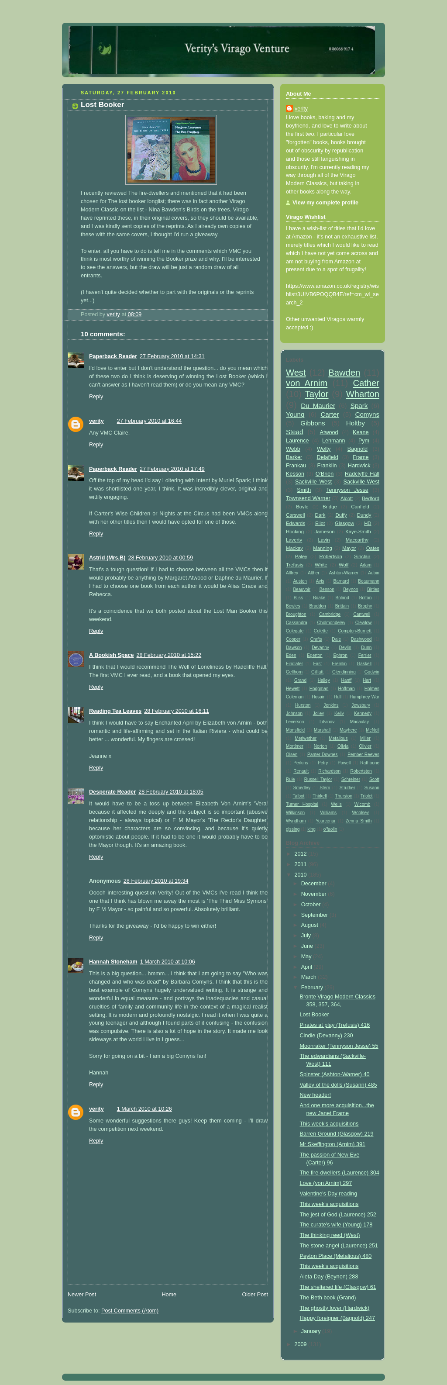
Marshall (322, 730)
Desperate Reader (112, 792)
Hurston (302, 705)
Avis (320, 581)
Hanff (346, 680)
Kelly (339, 713)
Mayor (349, 548)
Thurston (343, 796)
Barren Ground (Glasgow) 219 (337, 1134)
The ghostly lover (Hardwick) (335, 1308)
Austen (300, 581)
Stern (325, 787)
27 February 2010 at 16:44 (149, 421)
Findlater (294, 663)
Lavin (324, 539)
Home (169, 1295)
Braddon (317, 606)
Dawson (294, 647)
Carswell (295, 515)
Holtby (355, 423)
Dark (320, 515)
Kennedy (362, 713)
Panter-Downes (322, 754)
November (314, 894)
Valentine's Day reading (329, 1194)
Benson (327, 589)
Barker (294, 457)
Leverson (295, 721)
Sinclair (362, 556)
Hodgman (319, 688)
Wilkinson (295, 812)
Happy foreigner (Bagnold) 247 (337, 1318)
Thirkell (320, 796)
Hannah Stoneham (113, 962)
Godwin (371, 672)
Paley (301, 556)
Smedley (301, 787)
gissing (292, 829)
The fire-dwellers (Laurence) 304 (339, 1173)
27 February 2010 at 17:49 (172, 469)
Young (295, 414)
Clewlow (363, 622)
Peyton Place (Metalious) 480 (336, 1256)
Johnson (294, 713)
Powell (344, 762)
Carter (329, 414)
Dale (336, 639)
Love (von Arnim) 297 (326, 1183)
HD (367, 523)
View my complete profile (325, 203)
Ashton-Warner (343, 572)
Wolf (343, 564)
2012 (302, 854)
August (310, 925)
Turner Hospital (302, 804)
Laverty (294, 539)
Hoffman (346, 688)
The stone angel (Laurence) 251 (339, 1246)
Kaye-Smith (358, 531)
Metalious (338, 738)
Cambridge (329, 614)
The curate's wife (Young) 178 (336, 1225)
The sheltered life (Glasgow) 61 (338, 1287)
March (309, 977)
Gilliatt (317, 672)
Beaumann (368, 581)
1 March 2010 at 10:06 (167, 962)
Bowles (293, 606)
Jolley (318, 713)
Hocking (295, 531)
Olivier (365, 746)
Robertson (330, 556)
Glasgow (344, 523)
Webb (293, 449)
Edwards (295, 523)
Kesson (295, 474)
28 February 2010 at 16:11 (176, 711)
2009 (302, 1344)
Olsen (291, 754)
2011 (302, 864)
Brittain (342, 606)
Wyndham (296, 821)
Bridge (330, 506)
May (307, 956)
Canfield (360, 506)
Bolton (365, 597)
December (314, 884)
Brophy (365, 606)
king (311, 829)
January (311, 1331)
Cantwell (361, 614)
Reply (96, 397)
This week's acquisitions (329, 1124)
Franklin (327, 466)
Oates (372, 548)
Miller (365, 738)
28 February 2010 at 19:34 (156, 881)
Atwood (329, 432)
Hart (367, 680)
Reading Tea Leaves (115, 711)
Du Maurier (318, 405)
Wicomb (362, 804)
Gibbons (312, 423)
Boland (342, 597)
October (311, 904)
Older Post (255, 1295)
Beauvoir (301, 589)
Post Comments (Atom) (129, 1311)
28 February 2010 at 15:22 (169, 655)
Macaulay (359, 721)
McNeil (372, 730)
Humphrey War (364, 696)
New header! (315, 1095)
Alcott (346, 498)
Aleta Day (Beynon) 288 (329, 1277)
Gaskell (364, 663)
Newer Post (82, 1295)
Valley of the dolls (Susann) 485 (338, 1085)
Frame (360, 457)
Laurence (297, 441)
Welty (323, 449)
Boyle (302, 506)
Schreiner (350, 779)
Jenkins (330, 705)
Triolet (367, 796)
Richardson (329, 771)
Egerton (314, 655)
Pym (363, 441)
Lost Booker (314, 1015)
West (296, 372)
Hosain (318, 696)
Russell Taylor (318, 779)
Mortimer (294, 746)
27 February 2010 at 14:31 (172, 356)
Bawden (344, 372)
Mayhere (348, 730)
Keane (360, 432)
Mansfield (295, 730)
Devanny (320, 647)
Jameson (325, 531)
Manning (322, 548)
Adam (365, 565)
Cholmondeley (331, 622)
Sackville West (313, 482)
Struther (347, 787)
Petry (323, 762)
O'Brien (325, 474)
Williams (328, 812)
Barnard (341, 581)
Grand (300, 680)
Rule (290, 779)
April (307, 967)
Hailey (324, 680)
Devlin (345, 647)
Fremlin (339, 663)
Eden (291, 655)
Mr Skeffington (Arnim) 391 (332, 1144)
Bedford (370, 498)
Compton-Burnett (354, 631)
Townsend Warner (308, 498)
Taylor (317, 394)
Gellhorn (294, 672)
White (321, 564)
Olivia (342, 746)
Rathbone (369, 762)
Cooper (293, 639)
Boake (319, 597)
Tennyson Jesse (347, 490)
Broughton (296, 614)
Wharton (362, 394)
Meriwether (305, 738)
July (307, 936)
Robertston (360, 771)
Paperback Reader (113, 356)
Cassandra (296, 622)
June (308, 946)
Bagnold (357, 449)
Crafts (316, 639)
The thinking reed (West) (330, 1235)
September (315, 915)
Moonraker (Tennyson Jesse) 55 (339, 1046)
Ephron (340, 655)
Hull (337, 696)
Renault (301, 771)
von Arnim (306, 383)
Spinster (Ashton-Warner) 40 (335, 1074)
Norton (320, 746)
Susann (371, 787)
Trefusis (294, 564)
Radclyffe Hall (362, 474)
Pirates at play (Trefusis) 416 (335, 1025)
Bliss (298, 597)
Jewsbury (360, 705)
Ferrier (364, 655)
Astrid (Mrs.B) (107, 558)
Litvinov (327, 721)
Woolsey (360, 812)
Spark (359, 405)
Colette (321, 631)
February (313, 987)
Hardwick (359, 466)
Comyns (367, 414)
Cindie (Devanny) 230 (326, 1036)
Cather (366, 383)
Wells (336, 804)
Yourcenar (326, 821)
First (317, 663)
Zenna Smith (359, 821)
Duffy (341, 515)
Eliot (320, 523)
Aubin (373, 572)
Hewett (292, 688)
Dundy (364, 515)
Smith (304, 490)
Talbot (299, 796)
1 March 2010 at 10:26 (144, 1109)
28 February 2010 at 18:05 (170, 792)
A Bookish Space (111, 655)
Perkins (300, 762)
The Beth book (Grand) (328, 1298)
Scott (374, 779)
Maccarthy (357, 539)
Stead (294, 431)
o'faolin (330, 829)
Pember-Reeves (363, 754)
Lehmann (333, 441)
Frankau (296, 466)
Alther (313, 572)
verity (96, 421)
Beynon (350, 589)
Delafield (327, 457)
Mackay (294, 548)
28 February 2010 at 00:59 (160, 558)
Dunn (366, 647)
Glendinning (344, 672)
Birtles (373, 589)
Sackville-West (361, 482)
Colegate (294, 631)
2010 (302, 875)
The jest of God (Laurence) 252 (338, 1215)
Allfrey (292, 572)
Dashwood (361, 639)
